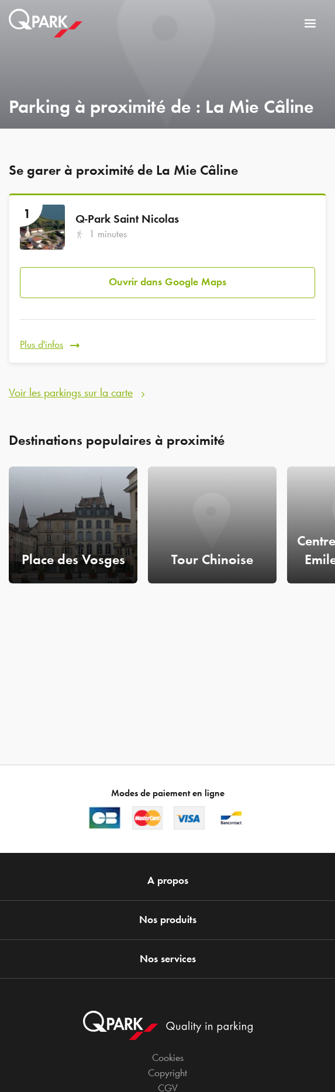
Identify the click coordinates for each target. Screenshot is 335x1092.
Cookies (168, 1057)
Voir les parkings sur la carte (71, 392)
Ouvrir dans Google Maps (167, 281)
